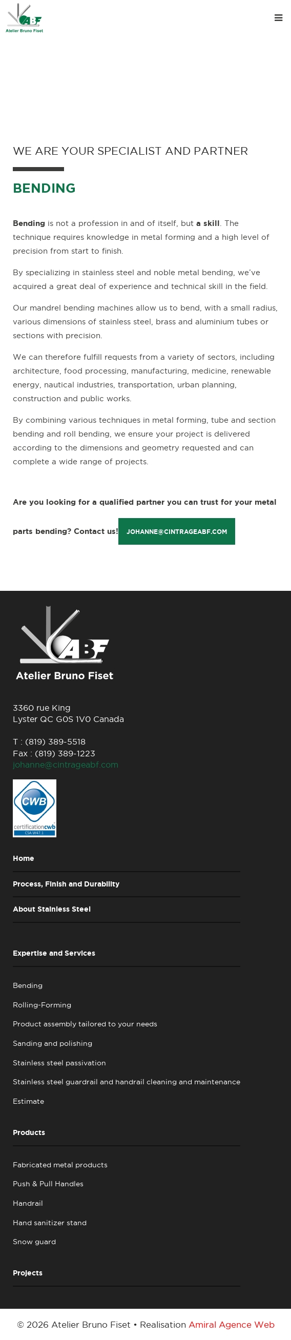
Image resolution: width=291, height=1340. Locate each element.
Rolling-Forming (42, 1005)
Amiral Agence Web (232, 1324)
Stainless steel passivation (59, 1063)
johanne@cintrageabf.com (177, 531)
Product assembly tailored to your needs (85, 1024)
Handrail (28, 1203)
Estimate (28, 1101)
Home (23, 858)
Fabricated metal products (60, 1165)
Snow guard (34, 1242)
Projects (28, 1273)
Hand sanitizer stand (50, 1223)
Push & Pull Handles (48, 1184)
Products (29, 1132)
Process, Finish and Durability (66, 884)
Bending (28, 985)
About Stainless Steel (52, 909)
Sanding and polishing (52, 1043)
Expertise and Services (54, 953)
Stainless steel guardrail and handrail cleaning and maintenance (126, 1082)
